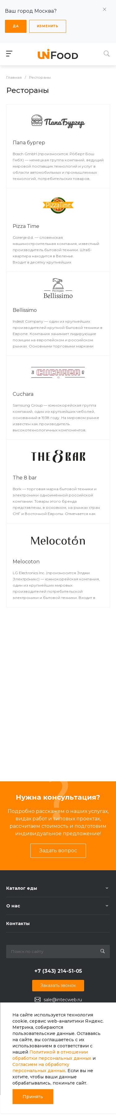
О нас (13, 906)
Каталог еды (21, 888)
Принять (33, 1096)
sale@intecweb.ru (63, 999)
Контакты (18, 923)
